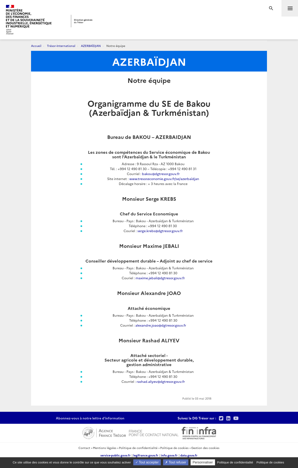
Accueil (36, 46)
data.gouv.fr (188, 455)
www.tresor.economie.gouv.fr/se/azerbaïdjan (164, 178)
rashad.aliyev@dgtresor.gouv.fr (161, 381)
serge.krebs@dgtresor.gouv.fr (160, 230)
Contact (84, 448)
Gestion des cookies (205, 448)
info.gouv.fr (169, 455)
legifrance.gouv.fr (145, 455)
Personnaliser (203, 462)
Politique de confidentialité (138, 448)
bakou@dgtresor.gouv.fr (161, 173)
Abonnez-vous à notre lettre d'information (90, 418)
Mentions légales (104, 448)
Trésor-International (61, 46)
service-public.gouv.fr (115, 455)
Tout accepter (147, 462)
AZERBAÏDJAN (91, 46)
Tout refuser (175, 462)
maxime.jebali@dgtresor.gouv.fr (160, 278)
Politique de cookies (174, 448)
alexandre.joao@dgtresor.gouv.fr (160, 325)
